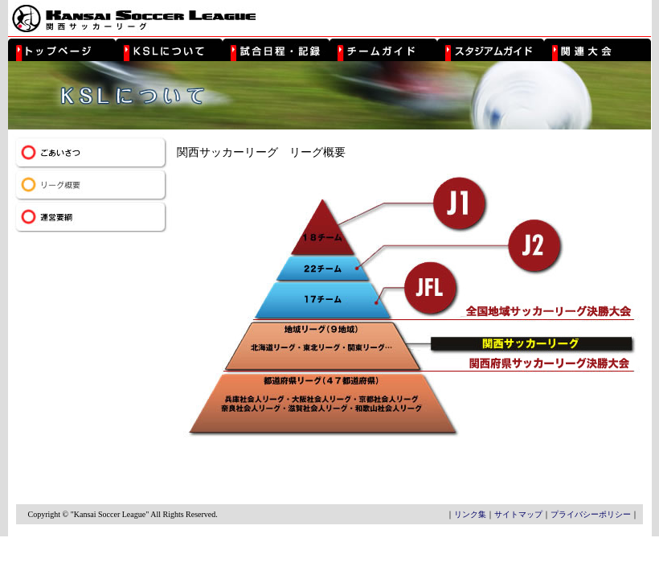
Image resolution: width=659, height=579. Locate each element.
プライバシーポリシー (591, 514)
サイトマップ (518, 514)
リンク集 (470, 514)
